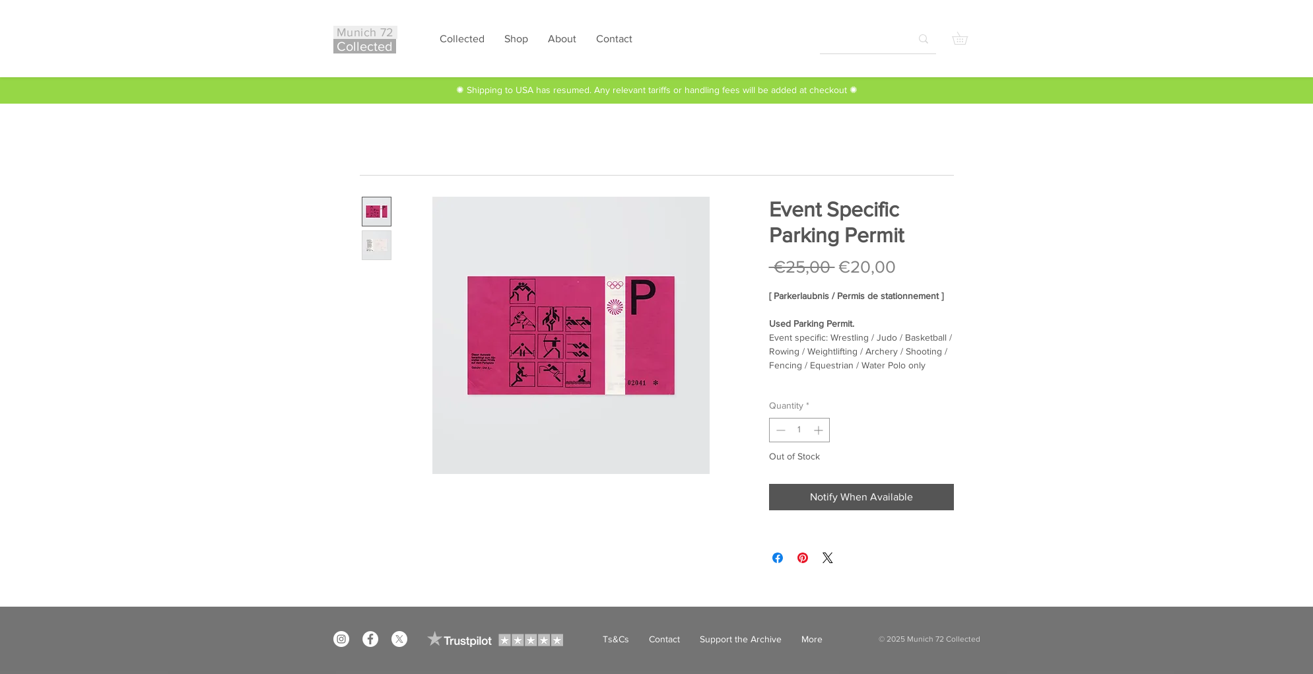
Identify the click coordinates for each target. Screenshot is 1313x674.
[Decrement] (779, 430)
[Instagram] (341, 639)
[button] (966, 38)
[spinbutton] (799, 430)
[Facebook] (370, 639)
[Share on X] (828, 558)
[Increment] (819, 430)
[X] (399, 639)
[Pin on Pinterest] (803, 558)
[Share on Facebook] (778, 558)
